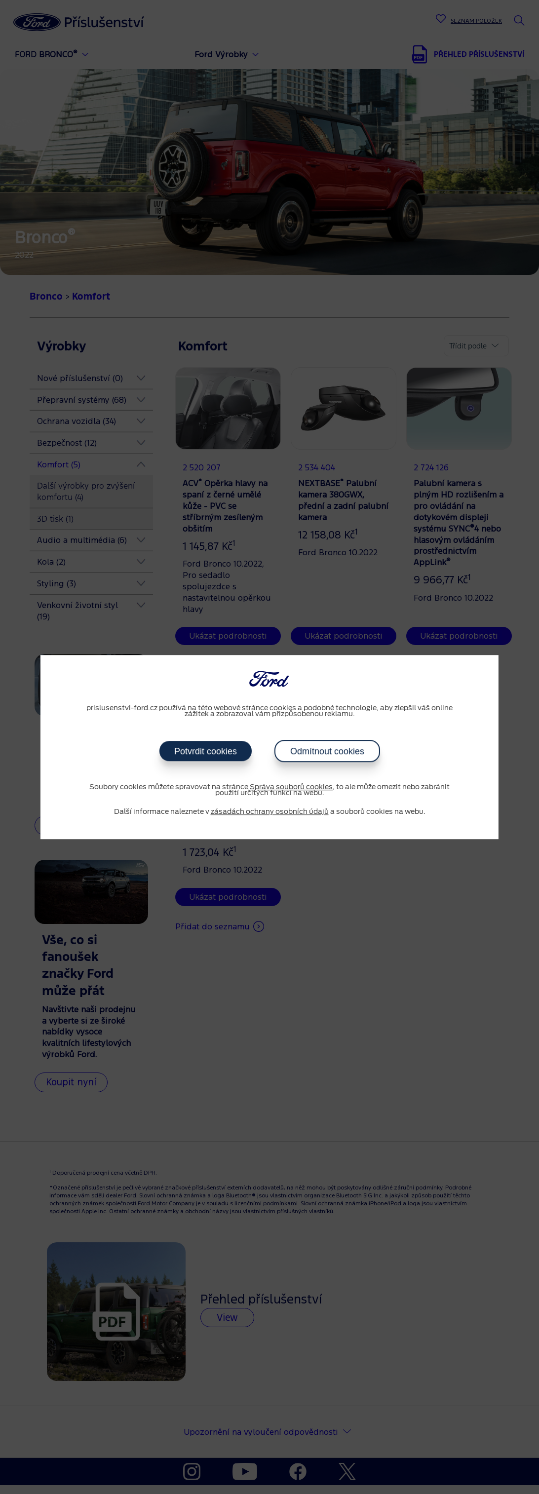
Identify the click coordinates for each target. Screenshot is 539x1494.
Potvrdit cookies (205, 751)
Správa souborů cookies (291, 787)
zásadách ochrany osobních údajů (270, 811)
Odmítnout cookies (327, 751)
